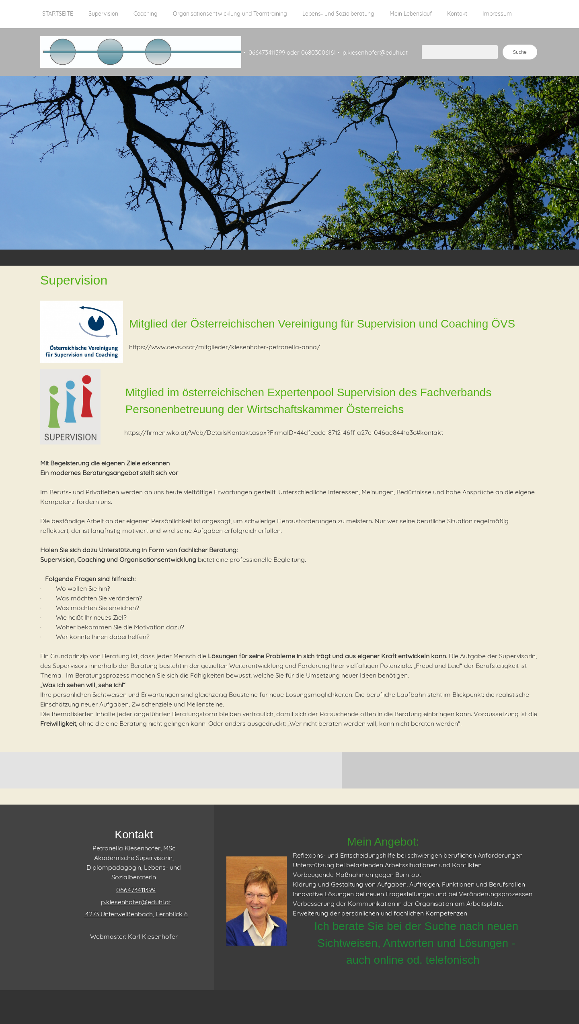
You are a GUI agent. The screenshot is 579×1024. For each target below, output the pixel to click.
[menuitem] (57, 18)
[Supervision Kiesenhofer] (140, 52)
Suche (520, 52)
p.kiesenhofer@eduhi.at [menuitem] (375, 52)
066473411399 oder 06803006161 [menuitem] (292, 52)
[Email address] (134, 902)
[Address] (134, 914)
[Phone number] (134, 890)
